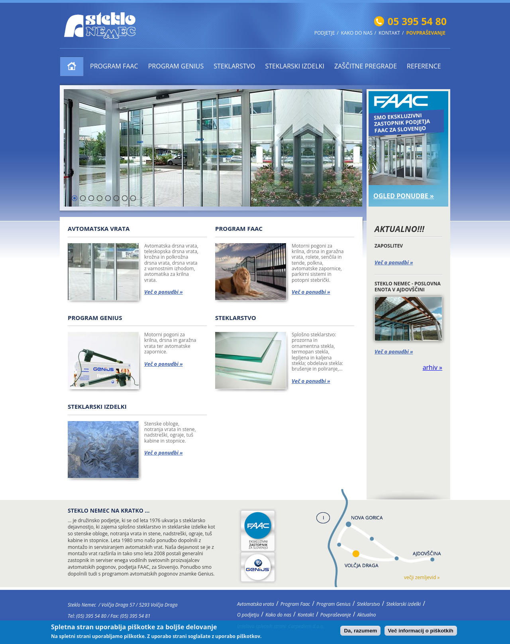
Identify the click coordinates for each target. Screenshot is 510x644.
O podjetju (248, 614)
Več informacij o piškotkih (420, 632)
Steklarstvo (234, 66)
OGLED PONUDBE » (403, 195)
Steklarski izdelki (294, 66)
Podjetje (324, 33)
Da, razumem (360, 632)
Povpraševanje (425, 33)
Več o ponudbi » (394, 262)
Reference (424, 66)
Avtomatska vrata (72, 66)
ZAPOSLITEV (389, 245)
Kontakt (389, 33)
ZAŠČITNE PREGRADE (365, 66)
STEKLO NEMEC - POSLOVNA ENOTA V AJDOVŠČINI (408, 286)
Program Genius (176, 66)
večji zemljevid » (421, 577)
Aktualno (366, 614)
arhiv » (432, 367)
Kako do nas (357, 33)
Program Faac (114, 66)
